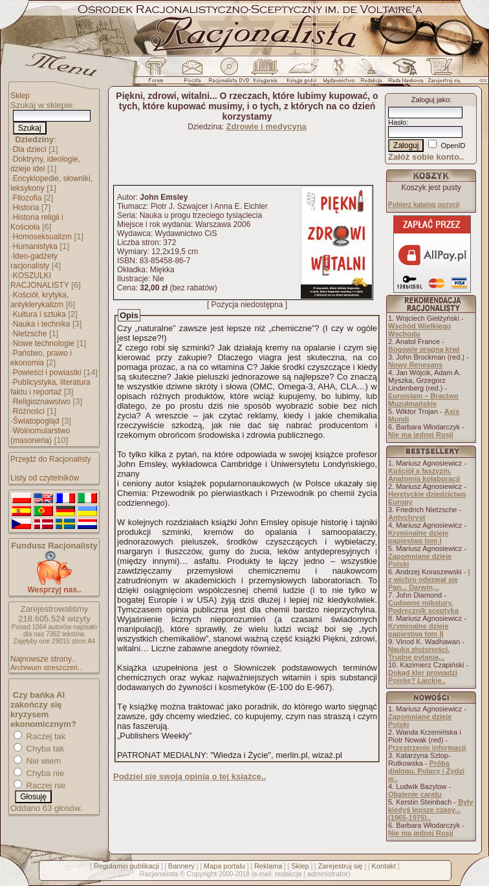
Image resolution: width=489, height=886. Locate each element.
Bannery (181, 866)
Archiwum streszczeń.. (46, 667)
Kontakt (384, 866)
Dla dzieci (30, 149)
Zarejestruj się (340, 866)
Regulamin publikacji (126, 866)
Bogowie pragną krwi (424, 349)
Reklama (268, 866)
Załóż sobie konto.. (426, 157)
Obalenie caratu (415, 794)
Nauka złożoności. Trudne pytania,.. (419, 653)
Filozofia (27, 197)
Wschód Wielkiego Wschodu (419, 330)
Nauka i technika (42, 324)
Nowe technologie (43, 343)
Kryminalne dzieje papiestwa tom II (418, 630)
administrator (328, 874)
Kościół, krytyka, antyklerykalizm (39, 299)
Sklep (20, 95)
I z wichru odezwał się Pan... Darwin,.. (429, 579)
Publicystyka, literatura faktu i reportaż (50, 387)
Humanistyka (35, 246)
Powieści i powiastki (47, 372)
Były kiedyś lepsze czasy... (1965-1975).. (430, 809)
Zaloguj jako (430, 99)
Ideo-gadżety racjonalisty (34, 261)
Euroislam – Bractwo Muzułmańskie (423, 399)
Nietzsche (30, 333)
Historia (26, 207)
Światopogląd (36, 421)
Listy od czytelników (44, 477)
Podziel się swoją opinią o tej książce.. (189, 776)
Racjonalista (158, 874)
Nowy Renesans (415, 365)
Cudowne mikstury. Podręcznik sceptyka (423, 606)
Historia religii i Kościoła (36, 222)
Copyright (201, 874)
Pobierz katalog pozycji (424, 204)
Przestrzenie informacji (427, 747)
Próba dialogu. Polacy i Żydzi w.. (426, 771)
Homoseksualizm (42, 236)
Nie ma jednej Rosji (420, 434)
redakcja (288, 874)
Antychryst (406, 517)
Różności (29, 411)
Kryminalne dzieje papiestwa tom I (418, 537)
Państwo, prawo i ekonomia (41, 358)
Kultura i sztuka (39, 314)
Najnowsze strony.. (42, 659)
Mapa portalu (224, 866)
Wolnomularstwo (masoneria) (40, 435)
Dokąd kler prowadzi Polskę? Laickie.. (422, 676)
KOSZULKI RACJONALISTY (39, 280)
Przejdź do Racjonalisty (50, 459)
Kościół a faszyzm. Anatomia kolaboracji (424, 474)
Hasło (397, 122)
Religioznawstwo (42, 401)
